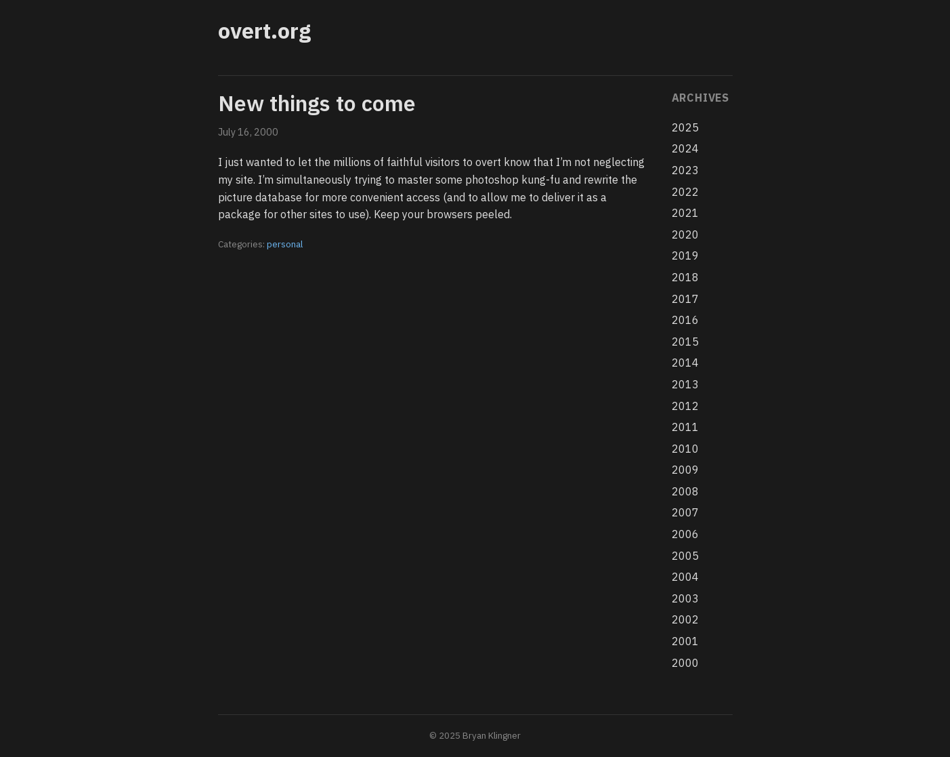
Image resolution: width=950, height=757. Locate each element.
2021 (685, 213)
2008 (685, 491)
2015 (685, 341)
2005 (685, 555)
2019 (685, 255)
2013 (685, 384)
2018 (685, 277)
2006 (685, 534)
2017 (685, 299)
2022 (685, 192)
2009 (685, 469)
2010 (685, 448)
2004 (685, 577)
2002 (685, 619)
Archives (700, 97)
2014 (685, 362)
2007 (685, 512)
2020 (685, 234)
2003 (685, 598)
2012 (685, 406)
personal (285, 244)
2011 (685, 427)
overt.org (264, 30)
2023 (685, 170)
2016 (685, 320)
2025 (685, 127)
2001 (685, 641)
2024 (685, 148)
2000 (685, 663)
